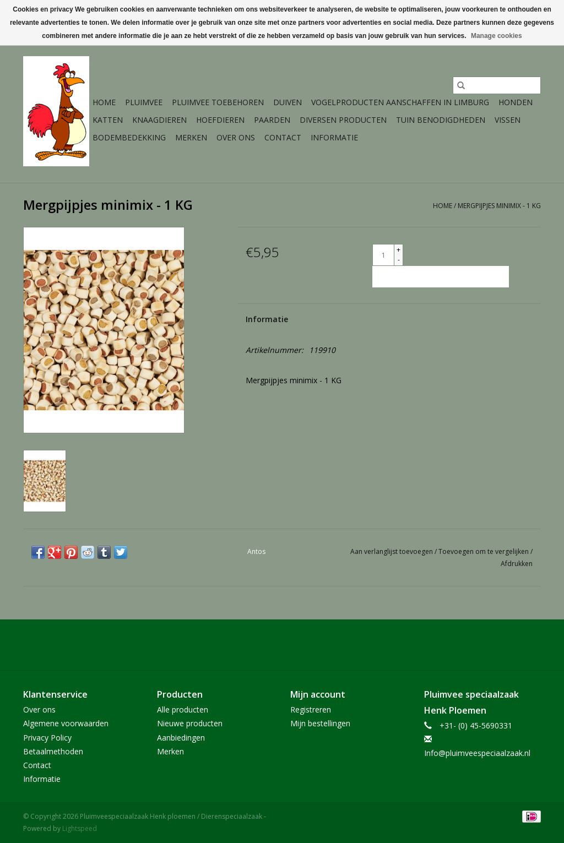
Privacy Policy (47, 737)
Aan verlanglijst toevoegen (392, 551)
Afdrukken (517, 563)
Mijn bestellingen (320, 723)
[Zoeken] (497, 85)
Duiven (287, 102)
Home (104, 102)
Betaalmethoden (53, 751)
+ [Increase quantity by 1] (398, 249)
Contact (282, 137)
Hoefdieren (220, 120)
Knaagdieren (159, 120)
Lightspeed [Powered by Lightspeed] (79, 828)
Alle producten (182, 709)
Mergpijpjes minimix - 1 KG (499, 205)
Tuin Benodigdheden (440, 120)
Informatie (334, 137)
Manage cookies (496, 36)
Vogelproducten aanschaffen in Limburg (400, 102)
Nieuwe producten (190, 723)
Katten (108, 120)
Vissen (507, 120)
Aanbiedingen (181, 737)
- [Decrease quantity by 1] (399, 259)
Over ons (235, 137)
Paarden (272, 120)
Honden (515, 102)
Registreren (310, 709)
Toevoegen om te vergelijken (484, 551)
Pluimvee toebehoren (218, 102)
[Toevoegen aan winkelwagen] (440, 276)
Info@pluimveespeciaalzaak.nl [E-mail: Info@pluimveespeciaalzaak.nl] (477, 753)
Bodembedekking (129, 137)
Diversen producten (343, 120)
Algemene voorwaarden (66, 723)
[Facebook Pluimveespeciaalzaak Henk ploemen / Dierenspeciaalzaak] (282, 645)
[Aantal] (383, 255)
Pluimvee (143, 102)
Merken (191, 137)
